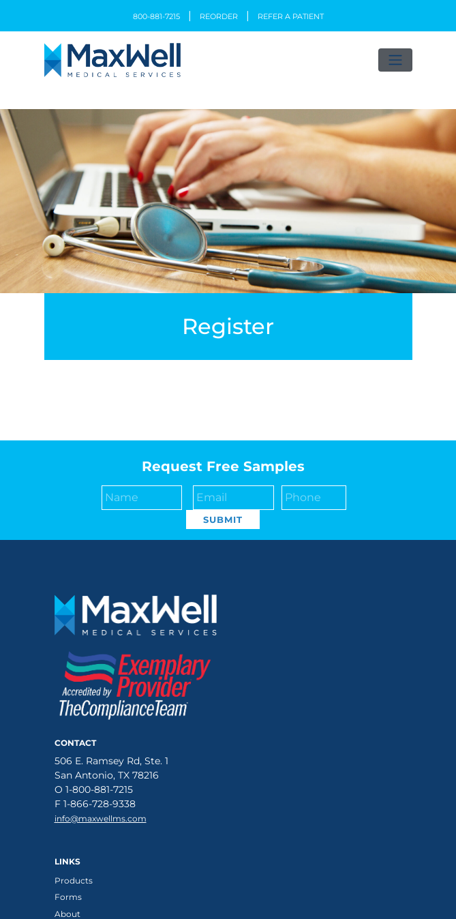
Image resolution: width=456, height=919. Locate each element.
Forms (68, 897)
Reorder (219, 16)
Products (74, 880)
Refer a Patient (291, 16)
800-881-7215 (156, 16)
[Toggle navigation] (395, 60)
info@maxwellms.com (101, 818)
